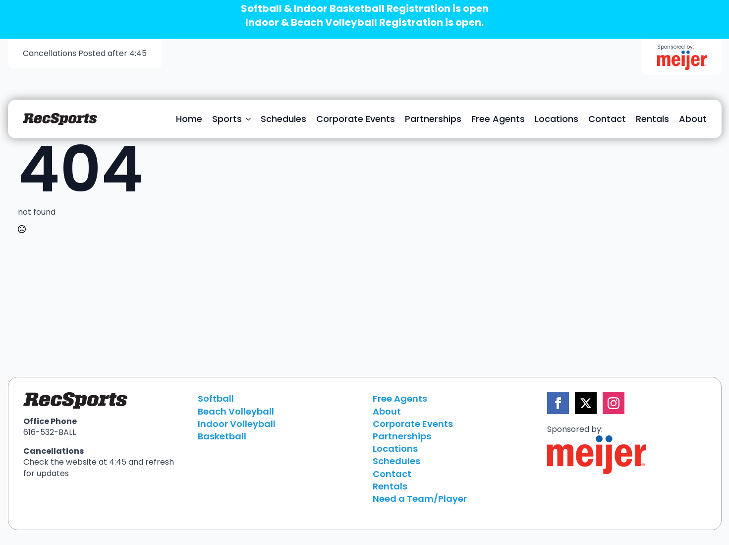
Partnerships (433, 119)
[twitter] (586, 403)
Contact (607, 119)
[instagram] (613, 403)
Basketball (222, 436)
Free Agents (498, 119)
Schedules (283, 119)
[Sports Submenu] (249, 119)
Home (189, 119)
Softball (216, 398)
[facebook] (558, 403)
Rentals (652, 119)
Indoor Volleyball (237, 424)
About (693, 119)
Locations (556, 119)
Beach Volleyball (236, 411)
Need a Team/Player (420, 498)
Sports (227, 119)
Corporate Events (355, 119)
